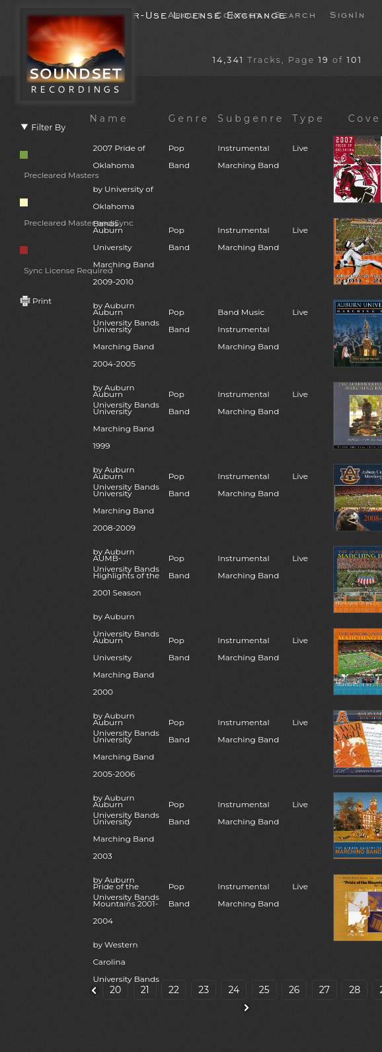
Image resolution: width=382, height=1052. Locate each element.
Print (36, 301)
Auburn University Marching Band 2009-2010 (126, 278)
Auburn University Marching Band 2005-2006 (126, 770)
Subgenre (250, 118)
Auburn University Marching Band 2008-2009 (126, 524)
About (185, 14)
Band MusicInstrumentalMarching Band (248, 329)
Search (295, 14)
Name (108, 118)
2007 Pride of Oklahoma (126, 187)
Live (300, 148)
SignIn (347, 14)
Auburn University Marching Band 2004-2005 (126, 360)
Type (308, 118)
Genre (189, 118)
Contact (238, 14)
